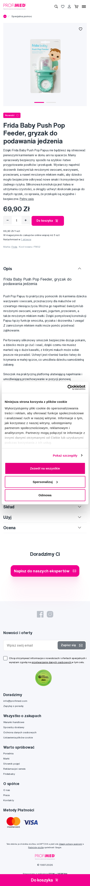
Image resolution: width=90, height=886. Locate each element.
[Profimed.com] (14, 6)
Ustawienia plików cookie (18, 737)
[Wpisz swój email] (31, 645)
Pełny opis (27, 199)
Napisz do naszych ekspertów (45, 571)
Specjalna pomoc (21, 16)
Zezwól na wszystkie (45, 468)
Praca (6, 795)
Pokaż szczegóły (65, 455)
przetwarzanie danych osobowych (52, 662)
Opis (7, 268)
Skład (8, 507)
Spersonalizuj (45, 481)
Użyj (7, 517)
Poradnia (8, 753)
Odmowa (45, 495)
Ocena (9, 528)
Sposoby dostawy (13, 727)
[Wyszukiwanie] (56, 6)
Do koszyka (47, 220)
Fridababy (9, 774)
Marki (6, 758)
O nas (6, 790)
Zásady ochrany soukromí (70, 844)
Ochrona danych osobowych (19, 732)
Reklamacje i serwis (14, 768)
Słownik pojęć (11, 763)
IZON (51, 874)
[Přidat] (26, 220)
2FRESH (62, 874)
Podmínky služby (36, 847)
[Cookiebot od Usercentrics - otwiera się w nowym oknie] (67, 387)
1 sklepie (26, 239)
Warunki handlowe (13, 722)
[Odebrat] (7, 220)
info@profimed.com (15, 701)
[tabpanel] (45, 64)
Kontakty (8, 800)
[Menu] (84, 6)
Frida (14, 246)
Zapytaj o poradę (13, 706)
